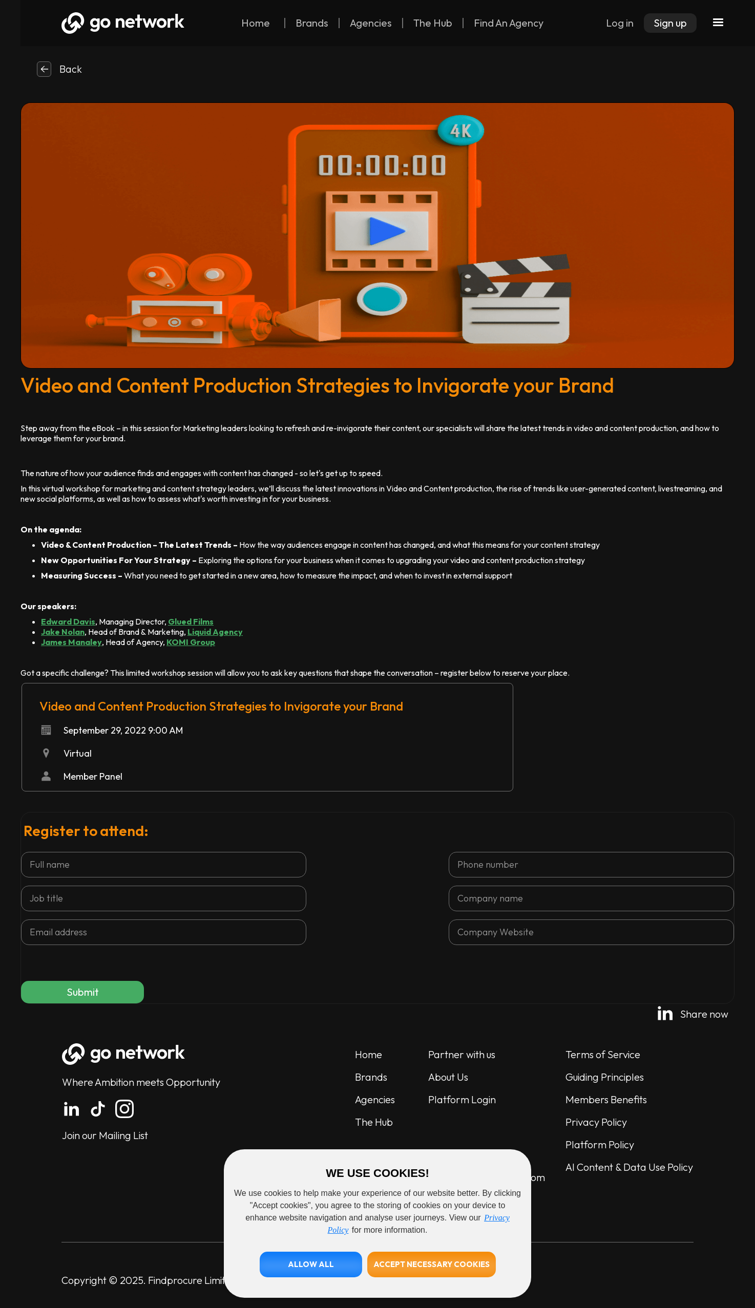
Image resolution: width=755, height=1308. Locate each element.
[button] (311, 1264)
